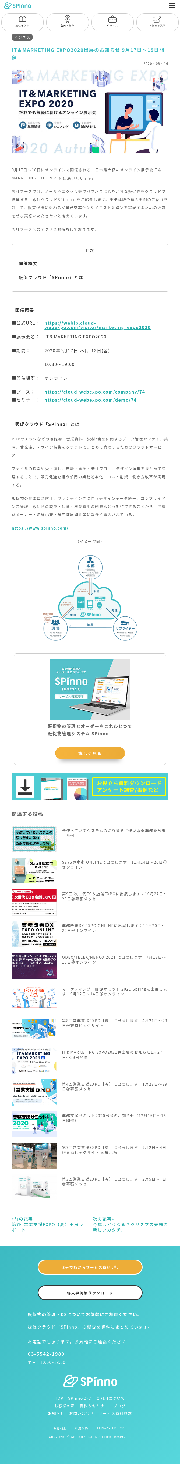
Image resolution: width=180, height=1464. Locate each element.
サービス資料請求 (115, 1413)
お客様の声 (64, 1405)
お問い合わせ (81, 1413)
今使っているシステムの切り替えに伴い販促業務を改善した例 (114, 833)
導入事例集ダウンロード (90, 1293)
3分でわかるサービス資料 (86, 1267)
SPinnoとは (79, 1398)
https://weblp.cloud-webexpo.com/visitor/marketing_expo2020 (97, 325)
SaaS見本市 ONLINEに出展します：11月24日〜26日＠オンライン (114, 864)
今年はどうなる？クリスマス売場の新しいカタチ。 (130, 1224)
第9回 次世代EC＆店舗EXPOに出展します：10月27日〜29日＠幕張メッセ (114, 896)
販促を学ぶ (22, 21)
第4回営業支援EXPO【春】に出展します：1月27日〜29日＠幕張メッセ (114, 1086)
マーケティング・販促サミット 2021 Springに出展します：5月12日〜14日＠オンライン (114, 991)
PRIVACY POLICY (110, 1428)
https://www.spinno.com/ (40, 528)
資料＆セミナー (94, 1405)
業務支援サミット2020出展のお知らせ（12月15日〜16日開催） (114, 1118)
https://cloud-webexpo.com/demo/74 (90, 399)
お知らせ (56, 1413)
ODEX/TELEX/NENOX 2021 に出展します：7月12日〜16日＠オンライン (114, 959)
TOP (59, 1398)
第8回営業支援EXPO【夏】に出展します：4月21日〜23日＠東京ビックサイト (114, 1023)
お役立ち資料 (157, 21)
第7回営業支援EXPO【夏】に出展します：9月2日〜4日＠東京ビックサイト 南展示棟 (114, 1150)
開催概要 (28, 263)
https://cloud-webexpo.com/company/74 (94, 391)
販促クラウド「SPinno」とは (51, 277)
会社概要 (60, 1428)
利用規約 (81, 1428)
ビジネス (112, 21)
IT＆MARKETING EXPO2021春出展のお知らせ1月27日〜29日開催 (112, 1054)
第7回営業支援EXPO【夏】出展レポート (47, 1224)
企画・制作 (68, 21)
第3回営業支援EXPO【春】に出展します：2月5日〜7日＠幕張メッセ (114, 1181)
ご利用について (110, 1398)
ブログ (119, 1405)
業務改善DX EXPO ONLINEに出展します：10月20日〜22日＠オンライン (113, 928)
